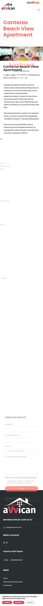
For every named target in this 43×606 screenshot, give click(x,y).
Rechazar (18, 602)
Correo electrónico (12, 464)
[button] (2, 53)
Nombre (8, 453)
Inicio (5, 578)
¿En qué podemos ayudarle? (16, 485)
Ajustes (30, 602)
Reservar (21, 78)
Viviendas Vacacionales (13, 582)
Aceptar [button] (7, 602)
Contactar (7, 585)
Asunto (8, 475)
